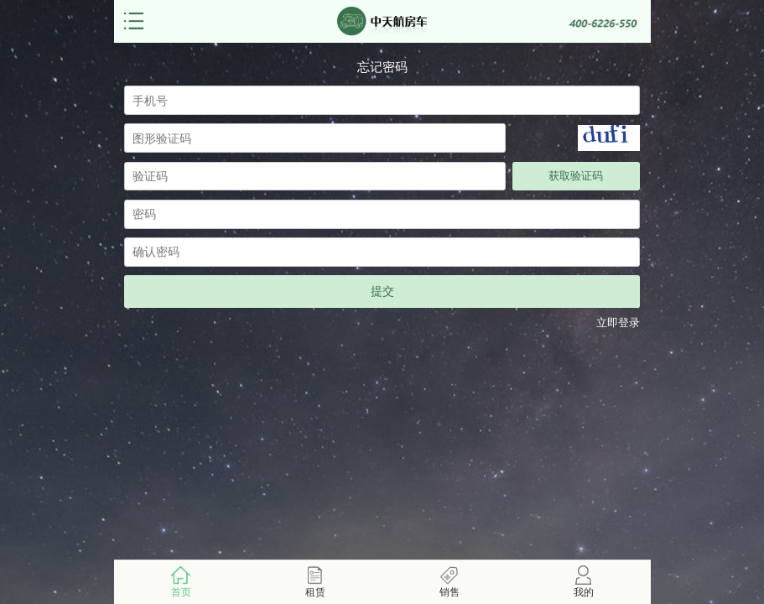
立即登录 (618, 323)
